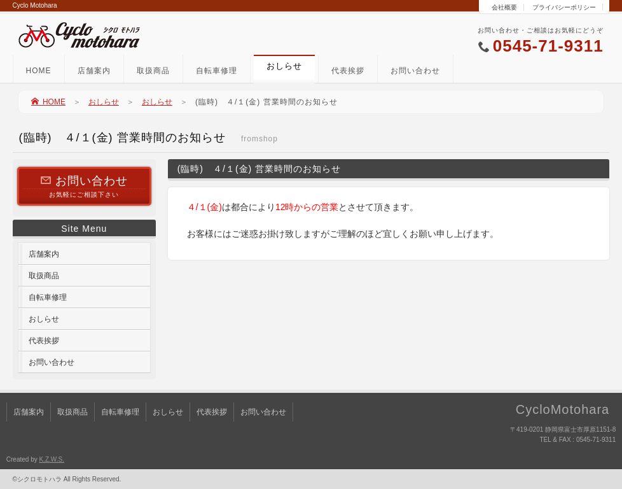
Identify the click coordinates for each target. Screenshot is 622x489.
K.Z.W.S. (51, 459)
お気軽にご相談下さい (84, 185)
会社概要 (504, 7)
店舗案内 (94, 70)
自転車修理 (216, 70)
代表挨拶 (347, 70)
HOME (39, 70)
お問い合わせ (415, 70)
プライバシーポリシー (564, 7)
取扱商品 (153, 70)
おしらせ (103, 101)
